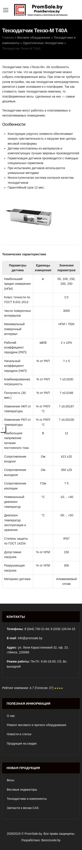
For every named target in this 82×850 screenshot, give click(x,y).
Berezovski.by (51, 840)
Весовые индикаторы (22, 789)
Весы (10, 780)
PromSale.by (33, 833)
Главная (8, 37)
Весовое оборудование (33, 37)
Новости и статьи (19, 734)
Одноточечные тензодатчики (43, 43)
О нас (11, 716)
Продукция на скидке (22, 743)
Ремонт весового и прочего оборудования (36, 725)
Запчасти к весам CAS (23, 808)
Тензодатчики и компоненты (27, 798)
